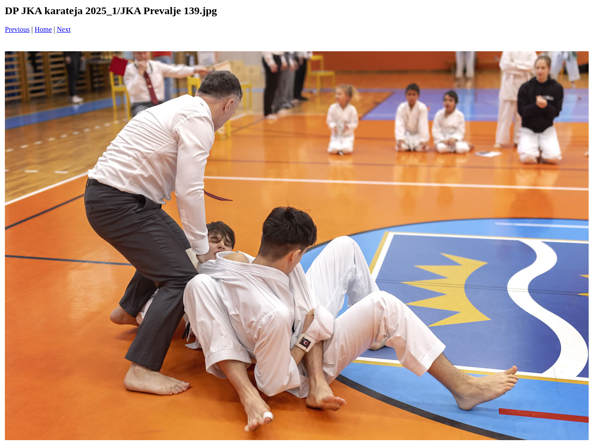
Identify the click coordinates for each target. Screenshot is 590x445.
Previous (17, 29)
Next (64, 29)
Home (43, 29)
